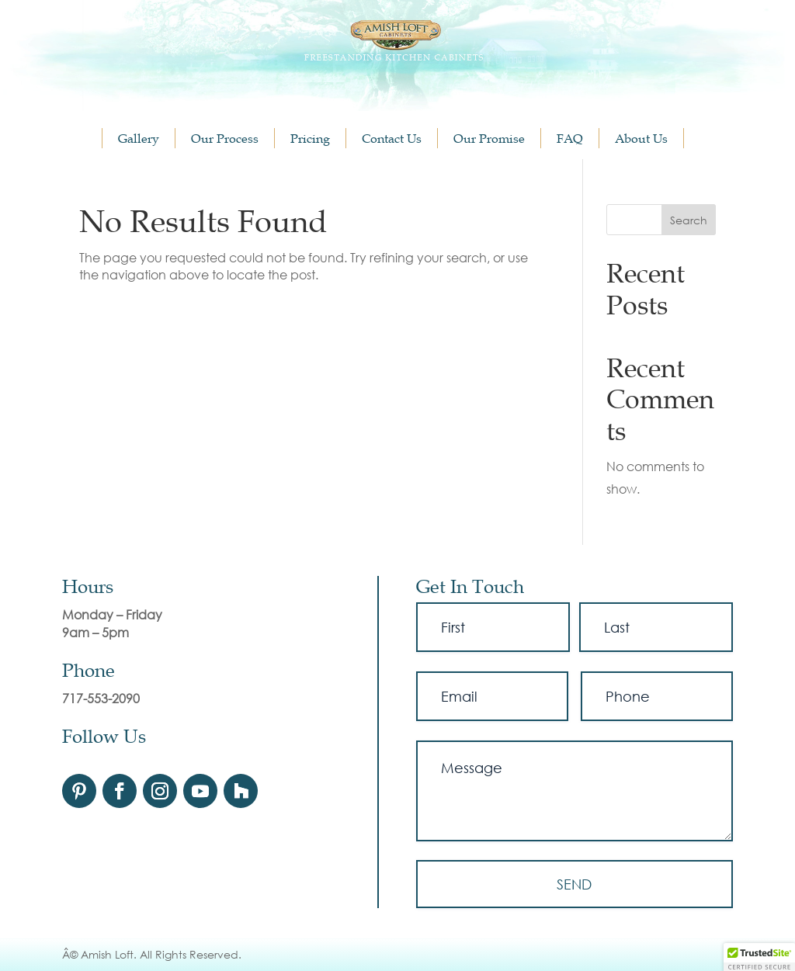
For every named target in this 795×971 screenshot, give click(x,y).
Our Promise (489, 138)
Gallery (138, 138)
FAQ (570, 138)
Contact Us (392, 138)
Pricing (310, 138)
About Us (641, 138)
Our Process (225, 138)
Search (688, 220)
